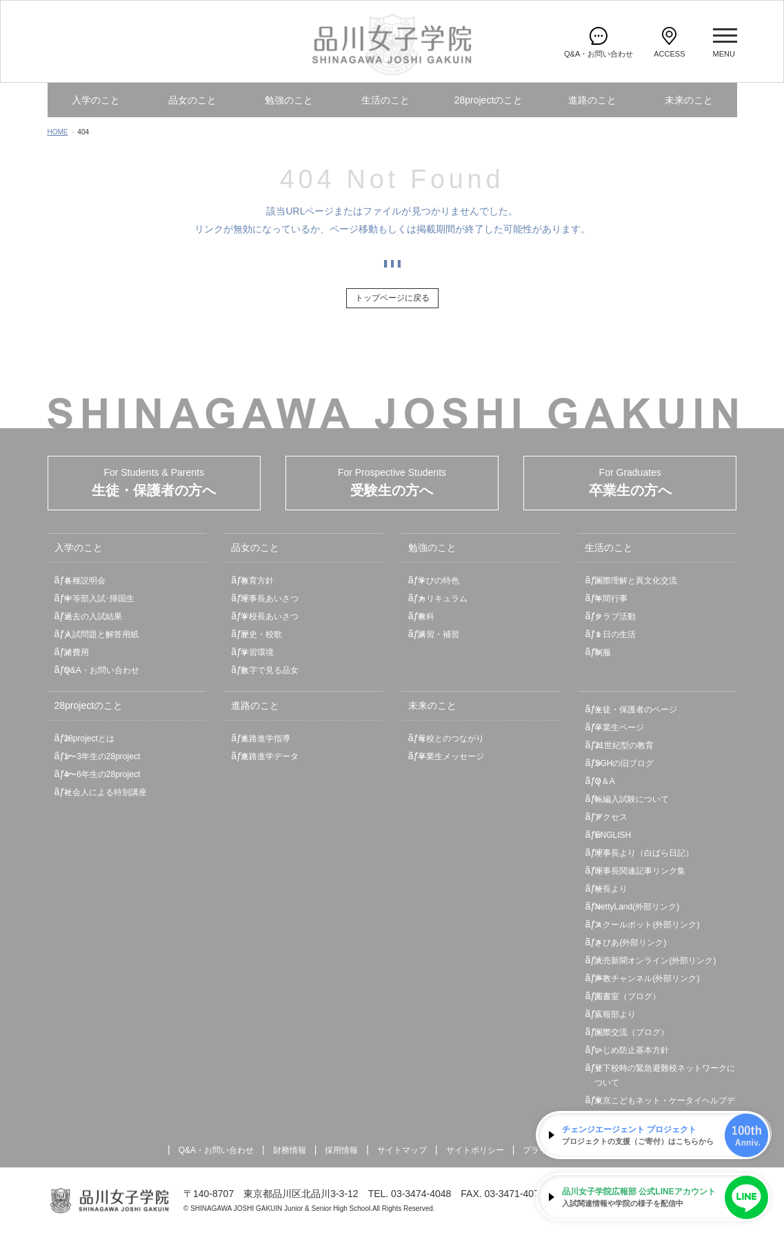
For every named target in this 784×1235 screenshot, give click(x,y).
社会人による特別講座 (105, 792)
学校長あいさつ (270, 616)
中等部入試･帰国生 (99, 598)
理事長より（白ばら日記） (644, 853)
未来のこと (689, 100)
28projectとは (89, 738)
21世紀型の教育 (623, 745)
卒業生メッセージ (451, 756)
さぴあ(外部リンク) (630, 942)
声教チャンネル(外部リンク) (646, 978)
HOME (58, 132)
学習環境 (257, 652)
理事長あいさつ (270, 598)
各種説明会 (84, 580)
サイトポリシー (475, 1150)
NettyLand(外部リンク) (636, 907)
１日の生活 (615, 634)
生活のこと (385, 100)
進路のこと (592, 100)
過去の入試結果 (93, 616)
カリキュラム (443, 598)
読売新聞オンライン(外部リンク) (655, 960)
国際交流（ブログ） (631, 1032)
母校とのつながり (451, 738)
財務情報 (289, 1150)
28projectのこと (488, 100)
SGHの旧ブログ (624, 763)
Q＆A (604, 781)
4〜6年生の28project (102, 774)
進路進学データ (270, 756)
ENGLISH (612, 835)
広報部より (615, 1014)
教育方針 (257, 580)
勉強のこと (289, 100)
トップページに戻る (392, 298)
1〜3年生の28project (102, 756)
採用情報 (341, 1150)
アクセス (610, 817)
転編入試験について (631, 799)
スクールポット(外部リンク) (646, 925)
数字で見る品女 (270, 670)
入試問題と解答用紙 (101, 634)
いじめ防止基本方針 (631, 1050)
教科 (426, 616)
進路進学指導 (265, 738)
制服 (602, 652)
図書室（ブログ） (627, 996)
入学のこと (96, 100)
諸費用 (76, 652)
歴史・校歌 (261, 634)
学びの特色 (438, 580)
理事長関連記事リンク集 (639, 871)
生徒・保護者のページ (635, 709)
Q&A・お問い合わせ (101, 670)
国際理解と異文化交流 (635, 580)
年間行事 (610, 598)
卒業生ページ (619, 727)
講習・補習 (438, 634)
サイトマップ (402, 1150)
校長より (610, 889)
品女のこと (192, 100)
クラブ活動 (615, 616)
